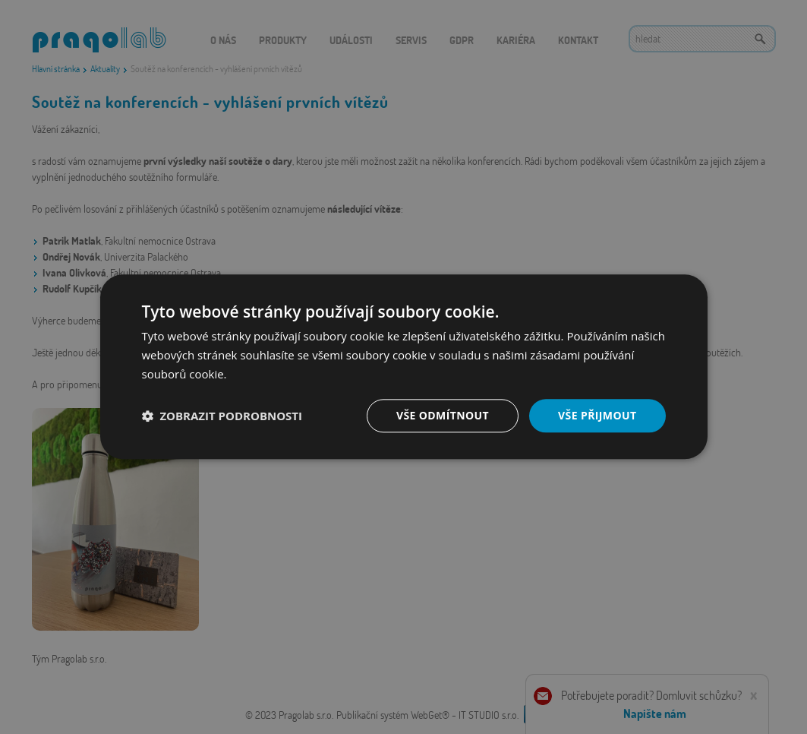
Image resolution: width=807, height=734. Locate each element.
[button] (222, 415)
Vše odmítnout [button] (442, 415)
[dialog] (403, 367)
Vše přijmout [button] (597, 415)
